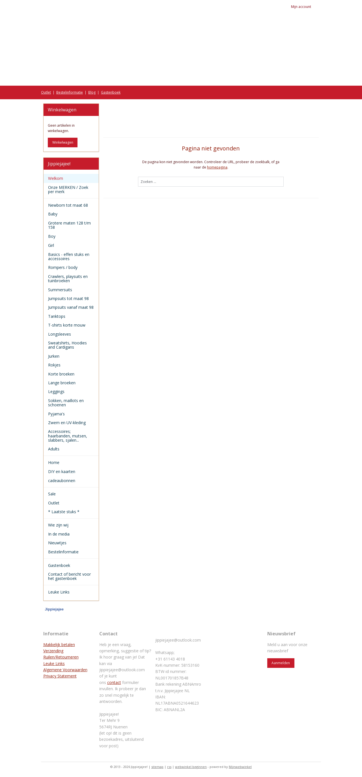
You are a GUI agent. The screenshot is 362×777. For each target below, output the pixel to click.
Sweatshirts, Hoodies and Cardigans (67, 345)
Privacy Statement (60, 676)
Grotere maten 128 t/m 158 (69, 225)
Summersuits (60, 289)
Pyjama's (56, 413)
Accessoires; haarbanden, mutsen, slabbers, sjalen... (67, 436)
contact (114, 682)
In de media (59, 534)
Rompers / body (62, 267)
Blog (92, 92)
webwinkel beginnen (191, 767)
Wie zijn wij (58, 525)
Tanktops (56, 316)
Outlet (46, 92)
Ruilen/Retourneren (61, 657)
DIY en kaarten (71, 471)
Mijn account (305, 6)
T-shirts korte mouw (66, 325)
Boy (71, 236)
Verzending (53, 650)
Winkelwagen (62, 142)
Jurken (53, 356)
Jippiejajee (54, 609)
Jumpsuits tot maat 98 (68, 298)
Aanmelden (281, 663)
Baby (71, 214)
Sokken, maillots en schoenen (66, 402)
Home (71, 462)
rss (169, 767)
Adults (53, 449)
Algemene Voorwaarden (65, 669)
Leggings (56, 391)
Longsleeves (59, 334)
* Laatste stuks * (63, 511)
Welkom (55, 178)
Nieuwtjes (57, 542)
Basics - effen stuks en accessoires (68, 256)
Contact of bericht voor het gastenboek (69, 576)
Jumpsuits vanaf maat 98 (71, 307)
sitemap (157, 767)
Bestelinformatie (69, 92)
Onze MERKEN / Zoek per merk (71, 189)
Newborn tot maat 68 (68, 205)
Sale (52, 494)
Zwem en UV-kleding (67, 422)
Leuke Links (59, 592)
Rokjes (54, 365)
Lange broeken (62, 382)
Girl (71, 245)
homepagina (217, 167)
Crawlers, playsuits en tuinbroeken (68, 278)
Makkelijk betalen (59, 644)
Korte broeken (61, 374)
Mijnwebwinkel (240, 767)
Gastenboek (110, 92)
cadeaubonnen (61, 480)
